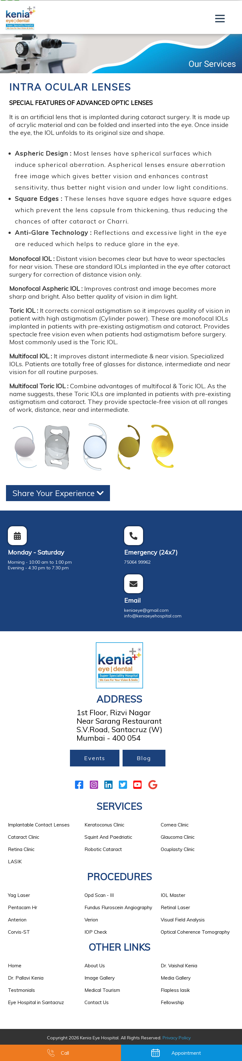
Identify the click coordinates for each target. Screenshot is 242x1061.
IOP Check (95, 932)
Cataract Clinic (23, 837)
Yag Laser (19, 895)
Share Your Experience (58, 493)
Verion (91, 920)
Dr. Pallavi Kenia (25, 978)
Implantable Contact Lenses (39, 825)
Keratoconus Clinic (104, 825)
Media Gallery (176, 978)
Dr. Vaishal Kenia (179, 966)
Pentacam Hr (22, 907)
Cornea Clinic (174, 825)
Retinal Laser (175, 907)
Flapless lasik (175, 990)
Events (94, 758)
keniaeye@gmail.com (146, 610)
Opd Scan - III (99, 895)
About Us (94, 966)
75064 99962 (137, 562)
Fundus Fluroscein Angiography (118, 907)
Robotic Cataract (103, 849)
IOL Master (173, 895)
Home (14, 966)
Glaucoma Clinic (177, 837)
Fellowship (172, 1002)
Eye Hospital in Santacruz (36, 1002)
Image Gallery (99, 978)
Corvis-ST (19, 932)
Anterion (17, 920)
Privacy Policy (177, 1038)
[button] (220, 18)
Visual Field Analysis (183, 920)
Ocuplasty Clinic (177, 849)
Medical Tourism (102, 990)
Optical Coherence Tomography (195, 932)
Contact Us (96, 1002)
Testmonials (21, 990)
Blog (144, 758)
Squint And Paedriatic (108, 837)
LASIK (15, 862)
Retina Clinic (21, 849)
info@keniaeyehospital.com (153, 616)
